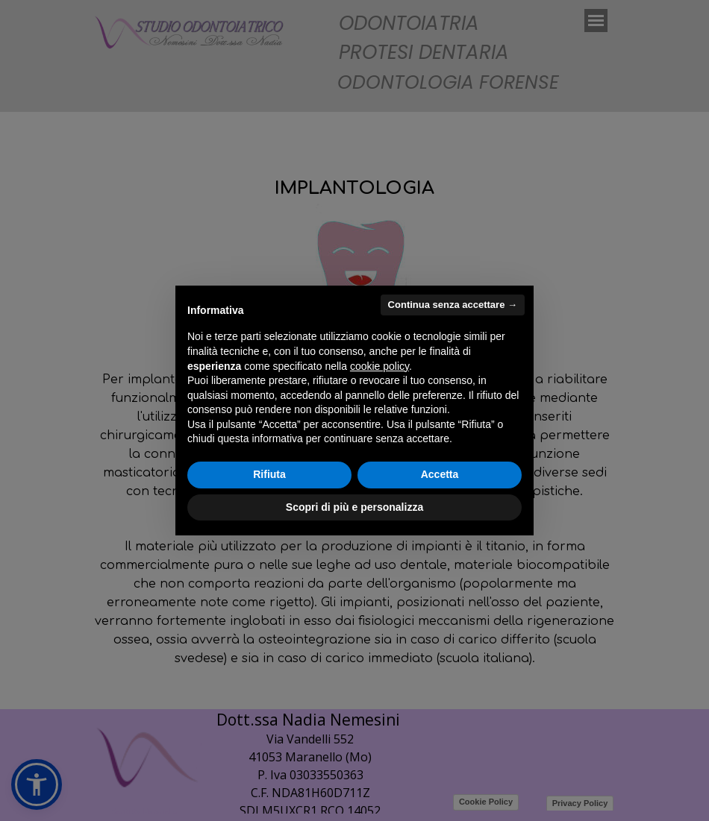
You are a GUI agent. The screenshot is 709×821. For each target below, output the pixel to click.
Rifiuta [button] (269, 474)
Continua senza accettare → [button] (452, 304)
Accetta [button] (440, 474)
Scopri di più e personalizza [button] (354, 507)
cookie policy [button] (379, 366)
